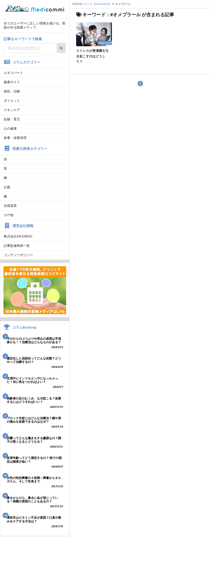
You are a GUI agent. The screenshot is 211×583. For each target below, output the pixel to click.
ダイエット (12, 100)
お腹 (7, 187)
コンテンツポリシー (18, 255)
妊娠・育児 (12, 119)
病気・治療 (12, 91)
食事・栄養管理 (15, 138)
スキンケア (12, 110)
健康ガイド (12, 82)
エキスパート (13, 73)
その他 (8, 215)
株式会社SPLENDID (18, 236)
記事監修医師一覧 (17, 245)
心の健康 (10, 128)
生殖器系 (10, 206)
